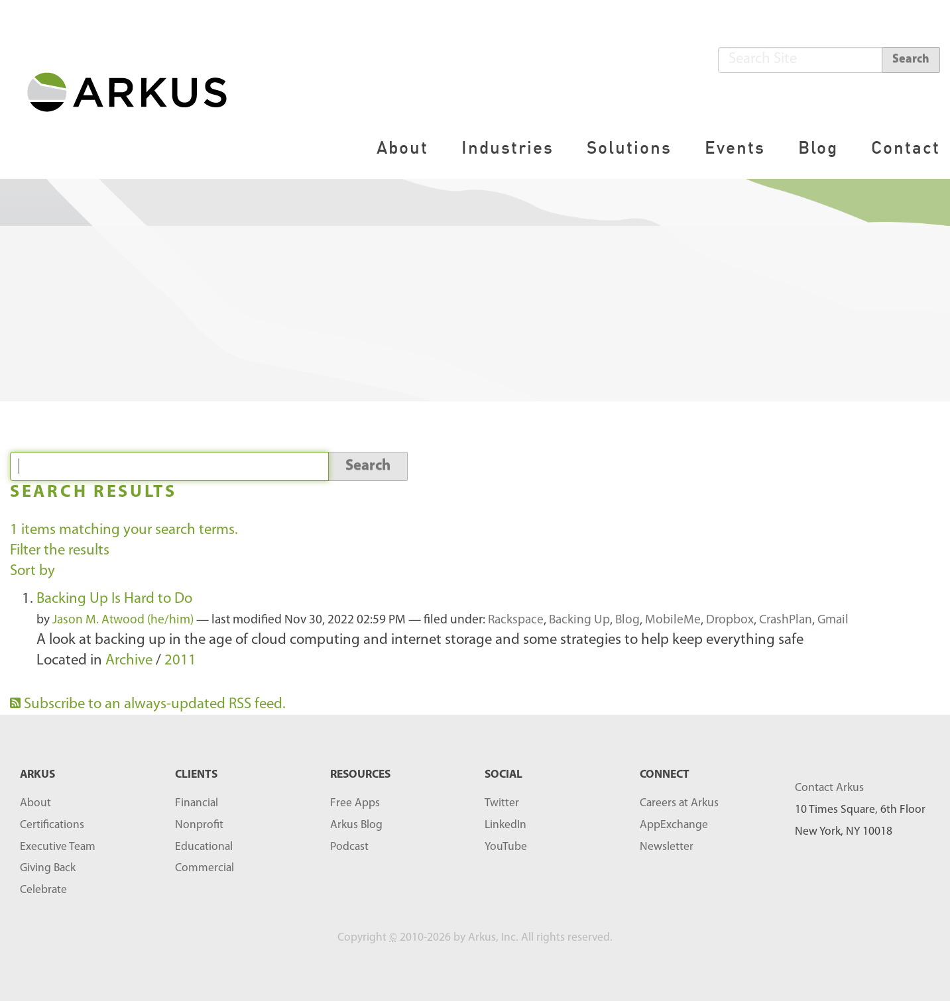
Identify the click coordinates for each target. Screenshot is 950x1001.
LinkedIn (505, 825)
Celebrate (43, 890)
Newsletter (666, 847)
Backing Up (579, 620)
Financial (196, 803)
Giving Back (48, 868)
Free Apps (355, 803)
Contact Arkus (829, 788)
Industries (507, 147)
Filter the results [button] (59, 550)
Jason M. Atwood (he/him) (123, 620)
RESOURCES (360, 774)
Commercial (204, 868)
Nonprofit (199, 825)
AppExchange (674, 825)
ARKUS (37, 774)
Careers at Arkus (679, 803)
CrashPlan (785, 620)
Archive (128, 660)
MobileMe (673, 620)
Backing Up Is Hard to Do (114, 599)
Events (735, 147)
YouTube (506, 847)
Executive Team (57, 847)
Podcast (349, 847)
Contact (905, 147)
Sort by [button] (32, 571)
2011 (180, 660)
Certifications (52, 825)
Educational (204, 847)
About (402, 147)
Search (910, 59)
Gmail (833, 620)
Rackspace (516, 620)
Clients (196, 774)
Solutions (629, 147)
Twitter (502, 803)
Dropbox (730, 620)
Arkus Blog (356, 825)
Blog (818, 147)
